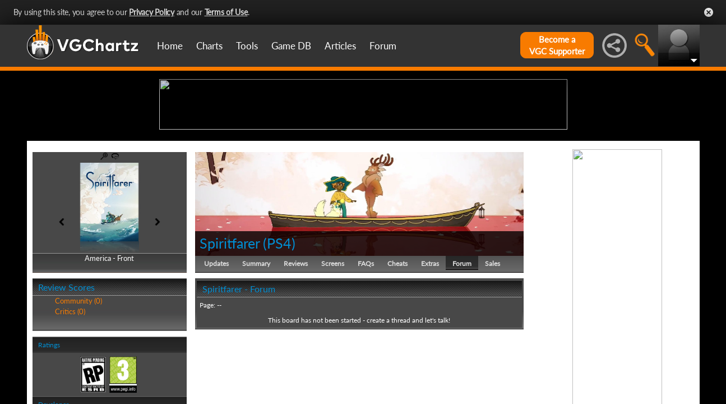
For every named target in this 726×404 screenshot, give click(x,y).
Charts (209, 46)
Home (170, 46)
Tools (247, 46)
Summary (256, 350)
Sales (492, 350)
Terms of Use (226, 12)
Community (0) (78, 388)
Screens (332, 350)
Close (708, 12)
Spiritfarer (230, 330)
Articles (340, 46)
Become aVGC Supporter (557, 45)
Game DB (291, 46)
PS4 (279, 330)
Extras (430, 350)
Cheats (397, 350)
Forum (382, 46)
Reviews (296, 350)
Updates (216, 350)
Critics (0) (70, 398)
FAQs (366, 350)
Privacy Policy (151, 12)
